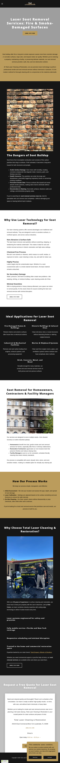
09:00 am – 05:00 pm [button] (33, 737)
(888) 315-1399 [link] (30, 728)
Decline (35, 757)
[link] (30, 4)
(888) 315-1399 (30, 33)
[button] (5, 3)
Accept (50, 757)
